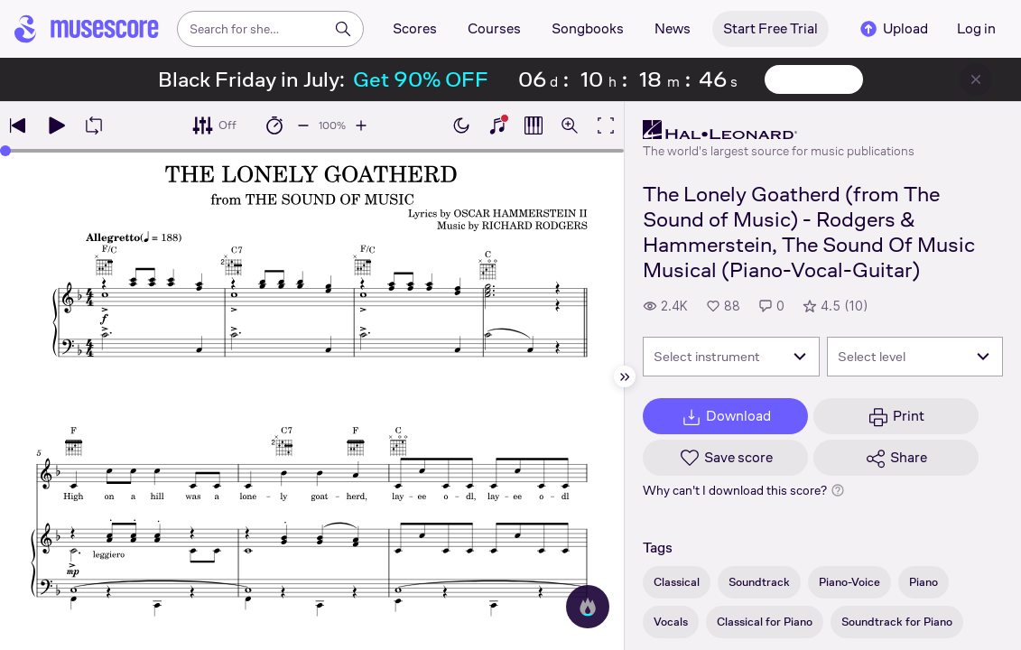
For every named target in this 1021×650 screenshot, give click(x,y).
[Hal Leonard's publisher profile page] (778, 130)
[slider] (5, 150)
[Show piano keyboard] (497, 125)
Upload (893, 29)
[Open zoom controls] (570, 125)
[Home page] (86, 28)
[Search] (343, 29)
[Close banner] (976, 79)
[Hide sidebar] (625, 376)
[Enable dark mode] (461, 125)
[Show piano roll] (533, 125)
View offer (813, 79)
